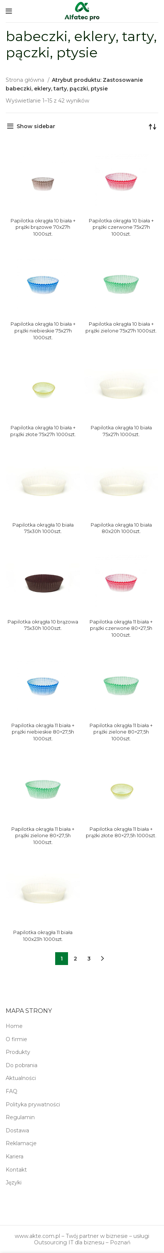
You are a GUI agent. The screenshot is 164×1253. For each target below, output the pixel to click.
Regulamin (20, 1117)
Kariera (14, 1156)
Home (14, 1026)
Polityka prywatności (33, 1104)
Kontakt (16, 1169)
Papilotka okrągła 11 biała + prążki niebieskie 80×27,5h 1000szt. (42, 732)
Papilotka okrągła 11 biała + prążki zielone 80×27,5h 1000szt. (121, 732)
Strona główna (26, 80)
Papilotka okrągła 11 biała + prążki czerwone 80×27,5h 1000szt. (121, 628)
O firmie (16, 1039)
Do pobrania (21, 1065)
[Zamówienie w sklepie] (152, 126)
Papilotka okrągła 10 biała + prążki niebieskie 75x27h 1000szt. (43, 330)
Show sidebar (36, 126)
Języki (14, 1182)
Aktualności (21, 1078)
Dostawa (17, 1130)
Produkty (18, 1052)
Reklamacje (21, 1143)
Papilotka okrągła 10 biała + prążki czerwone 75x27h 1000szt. (121, 227)
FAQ (11, 1091)
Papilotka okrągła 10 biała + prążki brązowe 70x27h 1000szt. (43, 227)
